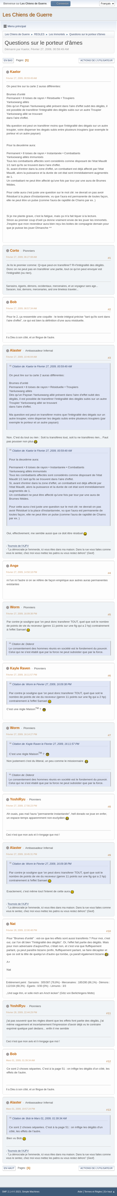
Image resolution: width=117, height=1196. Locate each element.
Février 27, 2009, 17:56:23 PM (21, 805)
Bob (13, 302)
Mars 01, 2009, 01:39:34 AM (20, 1060)
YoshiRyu (17, 799)
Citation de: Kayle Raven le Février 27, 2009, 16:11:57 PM (45, 743)
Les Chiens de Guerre (27, 14)
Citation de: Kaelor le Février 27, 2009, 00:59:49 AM (42, 366)
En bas (8, 60)
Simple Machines (30, 1191)
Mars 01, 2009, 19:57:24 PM (20, 1109)
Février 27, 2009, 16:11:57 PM (21, 674)
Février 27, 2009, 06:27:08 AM (21, 257)
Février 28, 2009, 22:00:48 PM (21, 930)
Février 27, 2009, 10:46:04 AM (21, 357)
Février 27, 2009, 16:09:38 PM (21, 613)
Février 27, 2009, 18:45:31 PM (21, 854)
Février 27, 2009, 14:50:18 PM (21, 572)
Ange (14, 565)
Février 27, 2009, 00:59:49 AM (21, 78)
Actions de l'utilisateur (96, 60)
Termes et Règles (93, 1191)
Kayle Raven (20, 668)
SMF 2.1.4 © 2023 (11, 1191)
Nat (12, 924)
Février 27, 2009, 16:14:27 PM (21, 734)
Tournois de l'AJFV (18, 545)
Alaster (15, 350)
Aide (80, 1191)
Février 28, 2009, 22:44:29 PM (21, 1012)
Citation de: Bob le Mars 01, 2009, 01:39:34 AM (39, 1118)
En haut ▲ (109, 1191)
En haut (9, 1168)
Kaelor (15, 72)
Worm (14, 607)
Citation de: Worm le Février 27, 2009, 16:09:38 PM (42, 684)
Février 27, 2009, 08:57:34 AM (21, 308)
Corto (14, 250)
